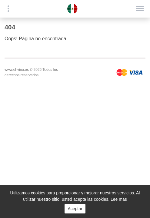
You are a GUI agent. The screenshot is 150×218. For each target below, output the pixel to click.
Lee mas (119, 199)
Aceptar (75, 208)
